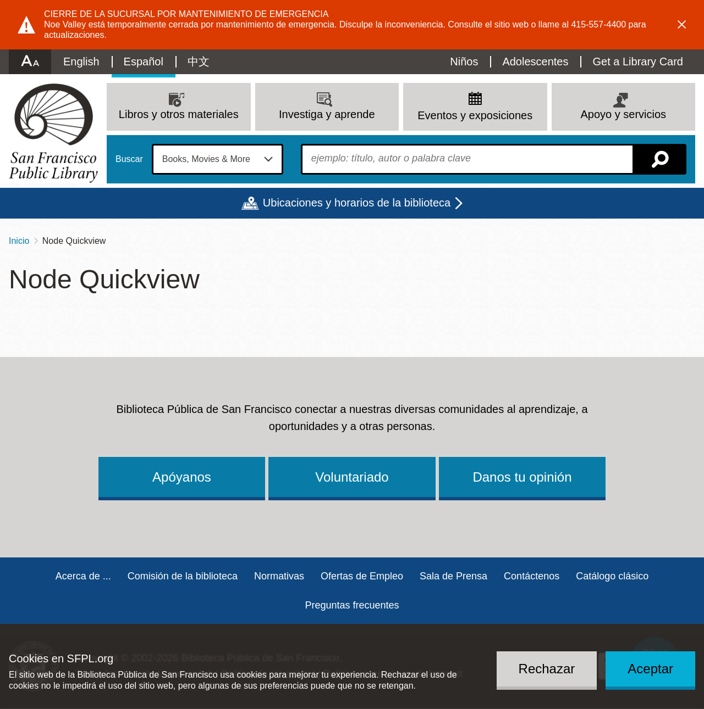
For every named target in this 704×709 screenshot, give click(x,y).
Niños (464, 61)
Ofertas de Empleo (362, 576)
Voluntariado (351, 477)
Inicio (19, 240)
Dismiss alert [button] (682, 24)
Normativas (279, 576)
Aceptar (650, 668)
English (81, 61)
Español (143, 61)
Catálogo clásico (612, 576)
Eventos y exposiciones (474, 115)
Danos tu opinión (521, 477)
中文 (199, 61)
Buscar (129, 159)
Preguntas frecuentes (352, 605)
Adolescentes (535, 61)
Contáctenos (531, 576)
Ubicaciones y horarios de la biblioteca (356, 203)
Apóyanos (181, 477)
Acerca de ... (83, 576)
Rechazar (547, 668)
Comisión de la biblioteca (183, 576)
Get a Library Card (637, 61)
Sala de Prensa (453, 576)
